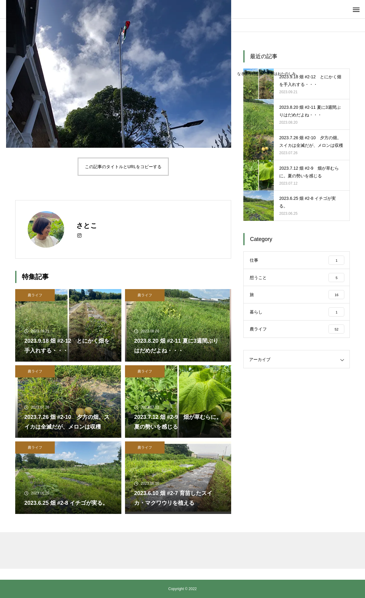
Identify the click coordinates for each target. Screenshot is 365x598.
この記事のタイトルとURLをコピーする (123, 166)
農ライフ (35, 295)
